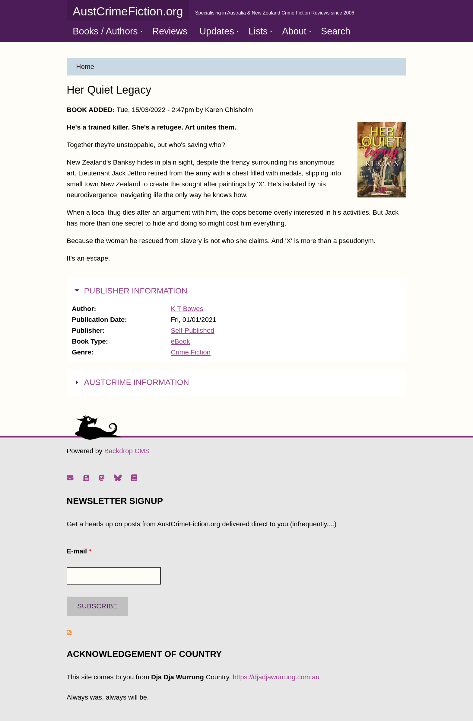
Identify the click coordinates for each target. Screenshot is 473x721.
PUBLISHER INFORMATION (135, 289)
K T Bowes (187, 308)
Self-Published (192, 330)
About (296, 31)
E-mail (79, 551)
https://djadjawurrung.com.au (276, 677)
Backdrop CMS (127, 451)
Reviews (169, 31)
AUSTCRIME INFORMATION (136, 381)
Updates (219, 31)
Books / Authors (108, 31)
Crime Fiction (191, 352)
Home (85, 66)
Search (336, 31)
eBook (180, 341)
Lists (260, 31)
